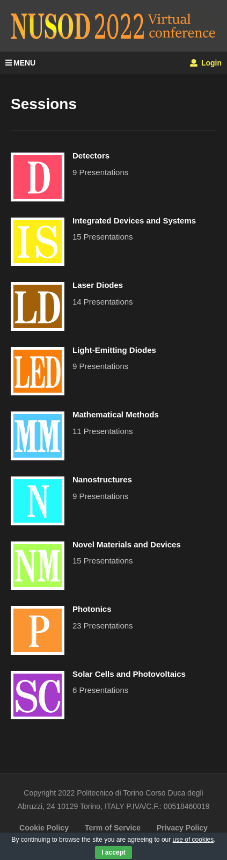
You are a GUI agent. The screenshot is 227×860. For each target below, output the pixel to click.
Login (206, 63)
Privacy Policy (182, 827)
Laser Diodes (97, 285)
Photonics (92, 608)
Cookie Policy (44, 827)
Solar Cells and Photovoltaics (129, 673)
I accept (113, 852)
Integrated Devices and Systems (134, 220)
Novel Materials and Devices (126, 544)
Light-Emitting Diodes (114, 350)
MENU (20, 63)
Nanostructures (102, 479)
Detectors (90, 155)
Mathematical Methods (115, 414)
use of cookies (193, 839)
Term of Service (113, 827)
